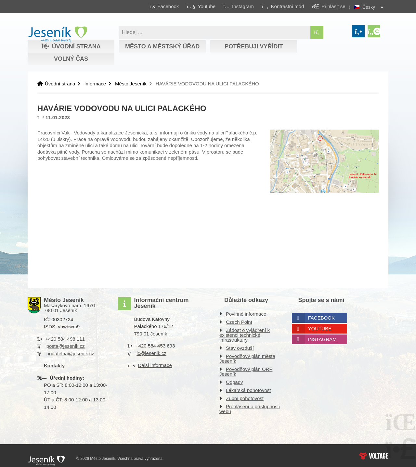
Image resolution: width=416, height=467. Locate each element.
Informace (95, 83)
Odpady (234, 382)
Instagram (322, 339)
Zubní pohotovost (245, 398)
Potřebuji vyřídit (254, 46)
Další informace (155, 365)
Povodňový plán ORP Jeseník (245, 371)
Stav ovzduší (240, 348)
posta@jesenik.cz (65, 346)
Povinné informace (246, 314)
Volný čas (71, 59)
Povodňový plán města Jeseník (247, 358)
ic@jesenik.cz (151, 353)
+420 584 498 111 (64, 339)
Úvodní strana (58, 34)
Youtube (320, 328)
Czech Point (239, 322)
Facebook (321, 318)
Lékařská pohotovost (248, 390)
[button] (282, 6)
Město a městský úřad (162, 46)
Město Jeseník (131, 83)
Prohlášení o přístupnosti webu (249, 409)
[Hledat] (316, 32)
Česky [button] (368, 7)
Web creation (373, 456)
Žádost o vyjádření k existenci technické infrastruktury (244, 335)
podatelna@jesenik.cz (70, 353)
